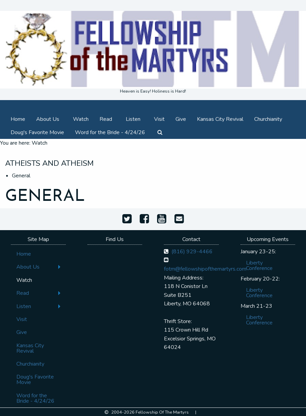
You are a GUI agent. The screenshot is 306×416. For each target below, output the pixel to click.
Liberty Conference (259, 265)
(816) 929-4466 (192, 251)
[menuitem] (18, 118)
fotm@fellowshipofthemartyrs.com (205, 269)
